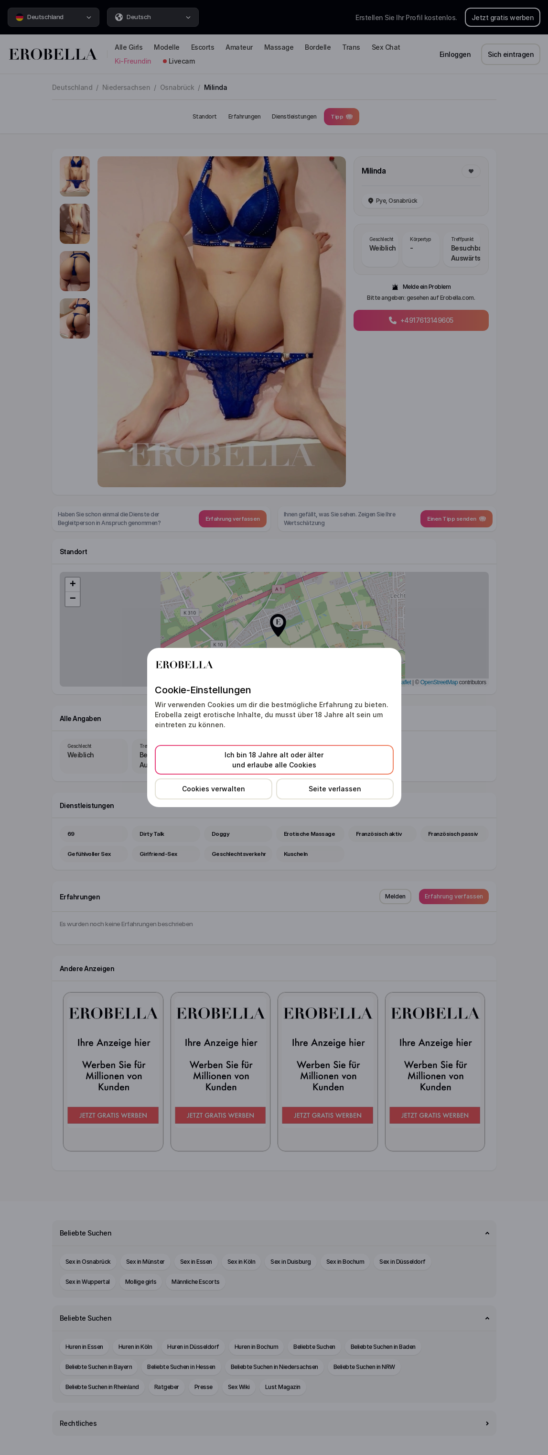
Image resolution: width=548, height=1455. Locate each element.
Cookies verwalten (213, 789)
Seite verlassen (335, 789)
